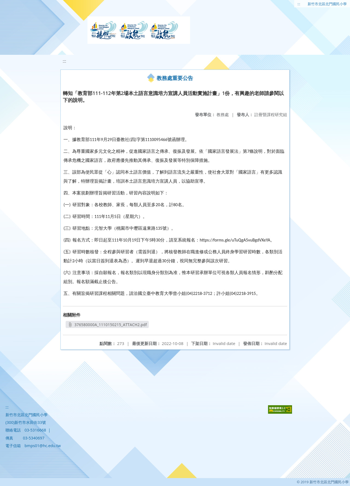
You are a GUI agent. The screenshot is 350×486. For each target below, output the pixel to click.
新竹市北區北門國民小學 (327, 3)
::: (299, 3)
